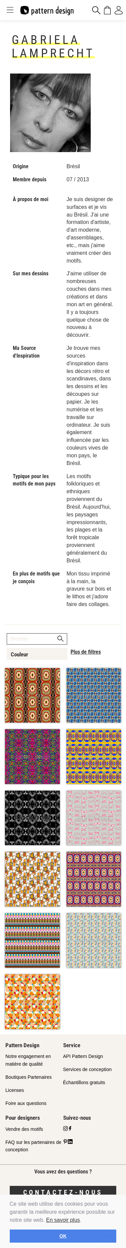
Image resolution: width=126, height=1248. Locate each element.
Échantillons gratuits (84, 1082)
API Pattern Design (83, 1056)
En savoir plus (63, 1220)
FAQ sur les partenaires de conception (33, 1146)
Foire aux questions (25, 1103)
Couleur (19, 654)
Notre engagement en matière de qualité (28, 1060)
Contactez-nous (63, 1192)
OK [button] (63, 1236)
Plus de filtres (86, 652)
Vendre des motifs (24, 1129)
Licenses (14, 1090)
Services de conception (87, 1069)
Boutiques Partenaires (28, 1077)
